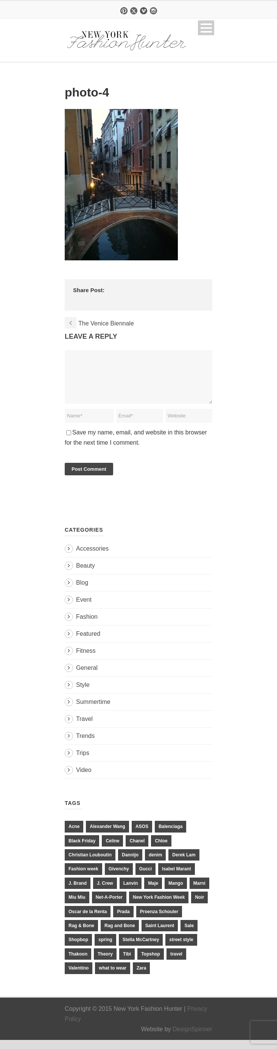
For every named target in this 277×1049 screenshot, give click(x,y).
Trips (82, 762)
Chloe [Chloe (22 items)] (161, 850)
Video (84, 779)
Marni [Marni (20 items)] (199, 892)
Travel (84, 728)
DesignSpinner (192, 1038)
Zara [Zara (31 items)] (141, 977)
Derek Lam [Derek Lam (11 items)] (183, 864)
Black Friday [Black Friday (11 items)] (81, 850)
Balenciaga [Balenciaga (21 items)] (170, 835)
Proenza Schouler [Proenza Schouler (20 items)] (159, 920)
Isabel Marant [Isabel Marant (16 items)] (176, 878)
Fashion (87, 626)
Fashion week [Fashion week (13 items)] (83, 878)
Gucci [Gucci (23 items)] (145, 878)
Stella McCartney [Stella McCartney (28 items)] (141, 948)
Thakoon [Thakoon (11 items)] (77, 963)
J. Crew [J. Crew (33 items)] (105, 892)
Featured (88, 643)
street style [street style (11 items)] (181, 948)
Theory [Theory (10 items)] (105, 963)
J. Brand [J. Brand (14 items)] (77, 892)
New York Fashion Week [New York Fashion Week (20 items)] (159, 906)
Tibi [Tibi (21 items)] (127, 963)
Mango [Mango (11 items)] (175, 892)
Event (84, 608)
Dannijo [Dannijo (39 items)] (130, 864)
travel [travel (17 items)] (176, 963)
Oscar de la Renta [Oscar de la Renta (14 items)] (87, 920)
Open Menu (206, 27)
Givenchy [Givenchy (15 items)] (119, 878)
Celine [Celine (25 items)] (112, 850)
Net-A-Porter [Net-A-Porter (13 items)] (109, 906)
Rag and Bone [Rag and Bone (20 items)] (119, 934)
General (87, 677)
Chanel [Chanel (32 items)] (137, 850)
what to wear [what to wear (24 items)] (112, 977)
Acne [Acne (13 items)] (73, 835)
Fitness (86, 660)
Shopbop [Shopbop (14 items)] (78, 948)
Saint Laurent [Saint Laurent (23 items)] (159, 934)
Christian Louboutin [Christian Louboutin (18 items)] (90, 864)
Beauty (85, 574)
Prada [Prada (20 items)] (123, 920)
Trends (85, 745)
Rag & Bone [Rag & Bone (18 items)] (81, 934)
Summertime (93, 711)
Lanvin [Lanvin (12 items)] (130, 892)
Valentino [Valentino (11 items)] (78, 977)
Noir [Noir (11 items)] (199, 906)
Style (83, 694)
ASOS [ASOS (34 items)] (141, 835)
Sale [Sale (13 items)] (189, 934)
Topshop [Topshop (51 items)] (150, 963)
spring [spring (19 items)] (105, 948)
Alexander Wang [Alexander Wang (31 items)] (107, 835)
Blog (82, 591)
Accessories (92, 557)
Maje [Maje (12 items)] (153, 892)
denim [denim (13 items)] (155, 864)
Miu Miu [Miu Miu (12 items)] (77, 906)
